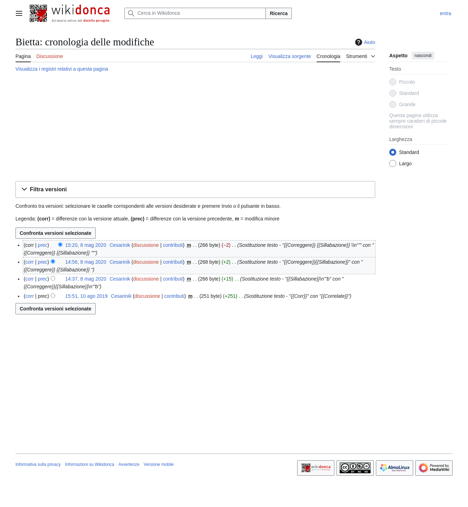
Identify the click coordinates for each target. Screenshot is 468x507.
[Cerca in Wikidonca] (195, 13)
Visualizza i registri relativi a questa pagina (61, 69)
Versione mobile (159, 464)
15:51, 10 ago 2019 (86, 296)
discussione (146, 245)
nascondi (423, 55)
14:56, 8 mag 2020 (85, 262)
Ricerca (279, 13)
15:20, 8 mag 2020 (85, 245)
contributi (173, 245)
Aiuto (364, 42)
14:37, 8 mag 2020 (85, 279)
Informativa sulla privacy (38, 464)
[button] (195, 190)
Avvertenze (129, 464)
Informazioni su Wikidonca (89, 464)
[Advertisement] (195, 127)
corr (29, 262)
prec (42, 245)
